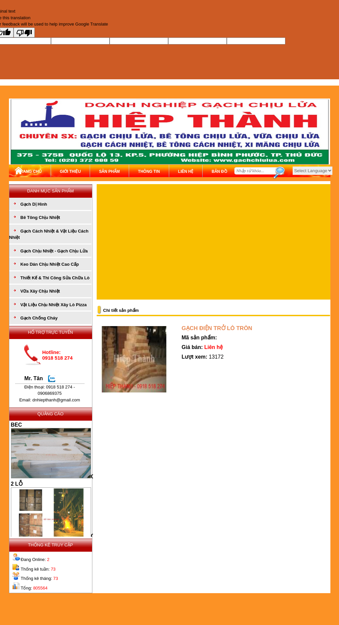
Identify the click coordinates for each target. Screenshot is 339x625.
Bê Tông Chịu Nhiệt (40, 217)
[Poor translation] (24, 32)
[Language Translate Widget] (312, 171)
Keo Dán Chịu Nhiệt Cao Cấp (50, 264)
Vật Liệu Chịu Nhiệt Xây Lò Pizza (54, 304)
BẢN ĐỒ (219, 171)
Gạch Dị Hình (34, 204)
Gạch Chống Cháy (39, 317)
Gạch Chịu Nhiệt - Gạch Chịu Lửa (54, 250)
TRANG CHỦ (30, 171)
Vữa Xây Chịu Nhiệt (40, 291)
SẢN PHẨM (109, 171)
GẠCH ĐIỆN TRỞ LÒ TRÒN (217, 328)
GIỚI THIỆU (70, 171)
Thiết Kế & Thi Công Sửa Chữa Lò (55, 277)
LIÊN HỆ (185, 171)
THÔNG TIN (149, 171)
